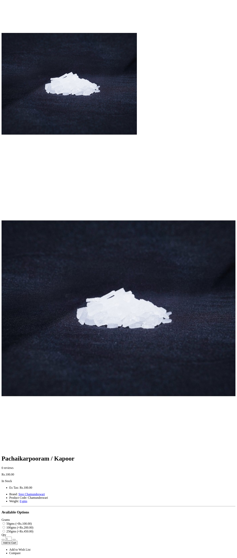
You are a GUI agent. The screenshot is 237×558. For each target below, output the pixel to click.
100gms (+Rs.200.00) (18, 527)
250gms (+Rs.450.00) (18, 531)
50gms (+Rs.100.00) (17, 523)
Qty (4, 535)
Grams (6, 519)
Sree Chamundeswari (32, 494)
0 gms (23, 501)
